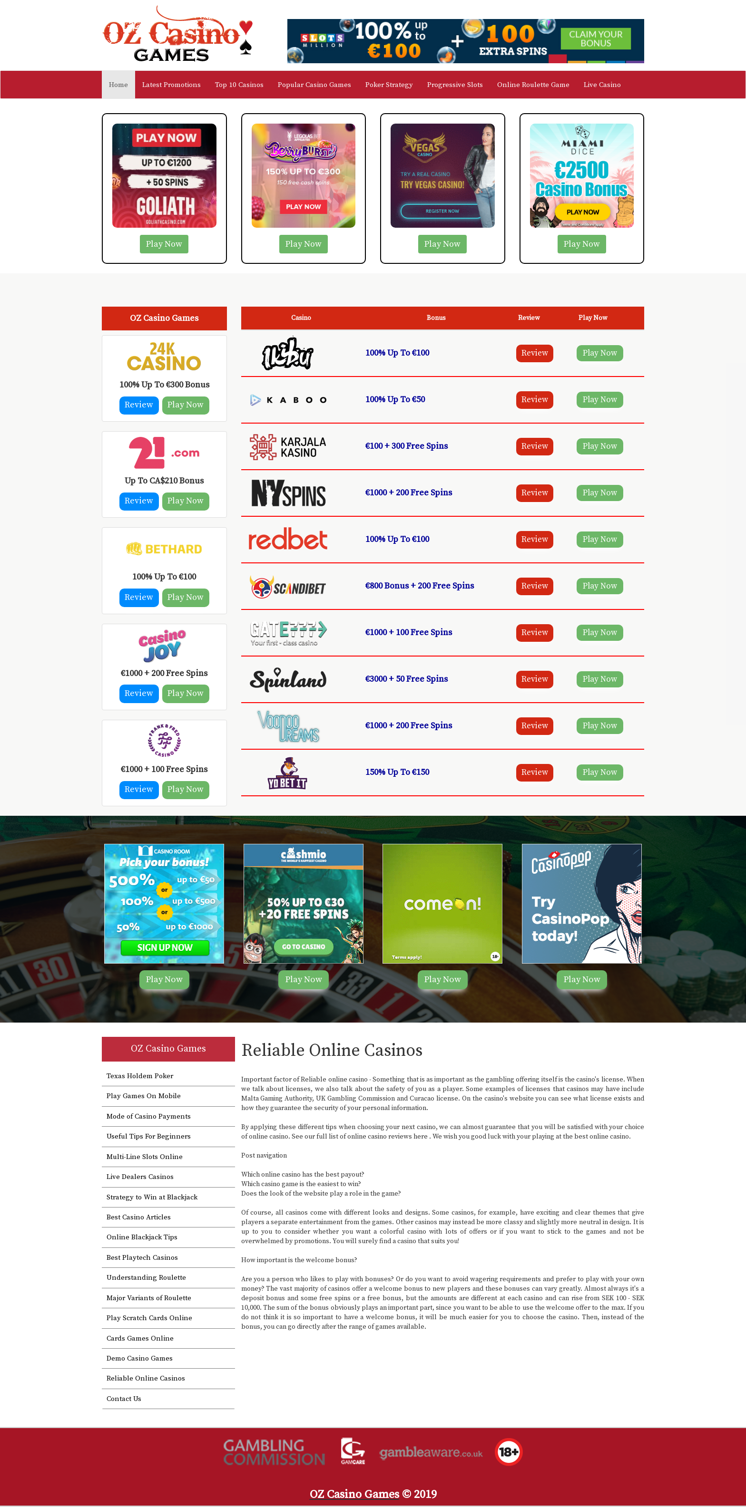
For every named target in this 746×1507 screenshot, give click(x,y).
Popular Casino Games (314, 84)
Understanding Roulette (146, 1279)
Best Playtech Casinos (142, 1259)
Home (122, 84)
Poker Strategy (389, 84)
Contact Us (124, 1400)
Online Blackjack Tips (142, 1238)
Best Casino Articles (139, 1218)
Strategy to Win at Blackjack (152, 1198)
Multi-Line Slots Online (145, 1158)
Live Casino (602, 84)
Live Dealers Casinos (140, 1178)
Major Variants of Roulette (149, 1299)
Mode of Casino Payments (149, 1117)
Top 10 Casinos (239, 84)
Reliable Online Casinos (146, 1379)
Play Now (164, 244)
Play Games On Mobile (144, 1097)
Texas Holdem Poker (140, 1077)
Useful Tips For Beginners (149, 1137)
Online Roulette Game (533, 84)
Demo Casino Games (140, 1359)
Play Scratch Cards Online (149, 1319)
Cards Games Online (140, 1339)
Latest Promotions (171, 84)
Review (137, 405)
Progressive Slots (455, 84)
